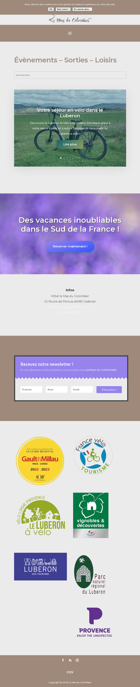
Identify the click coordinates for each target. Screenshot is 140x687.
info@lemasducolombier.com (70, 307)
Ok (50, 9)
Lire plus (70, 147)
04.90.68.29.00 (70, 312)
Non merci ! (63, 9)
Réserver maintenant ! (70, 246)
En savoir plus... (82, 9)
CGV (70, 672)
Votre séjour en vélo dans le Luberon (70, 115)
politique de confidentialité (101, 369)
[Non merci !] (135, 7)
